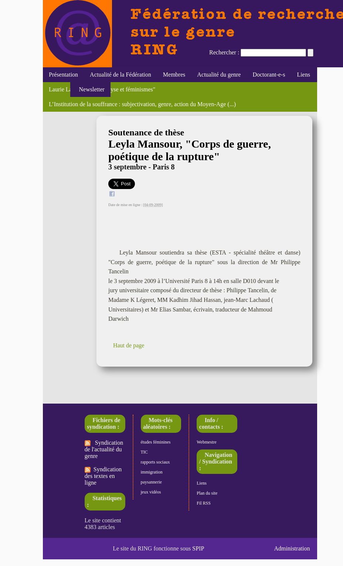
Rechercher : (224, 52)
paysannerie (151, 482)
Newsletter (90, 89)
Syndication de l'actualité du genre (104, 449)
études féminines (156, 442)
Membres (174, 74)
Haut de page (128, 345)
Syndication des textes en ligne (103, 476)
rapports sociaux (155, 462)
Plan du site (207, 493)
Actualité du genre (219, 74)
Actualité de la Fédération (120, 74)
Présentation (63, 74)
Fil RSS (204, 503)
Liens (303, 74)
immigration (152, 472)
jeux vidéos (151, 492)
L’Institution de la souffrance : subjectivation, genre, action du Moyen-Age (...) (142, 104)
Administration (292, 548)
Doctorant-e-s (268, 74)
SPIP (198, 548)
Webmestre (207, 442)
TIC (144, 452)
